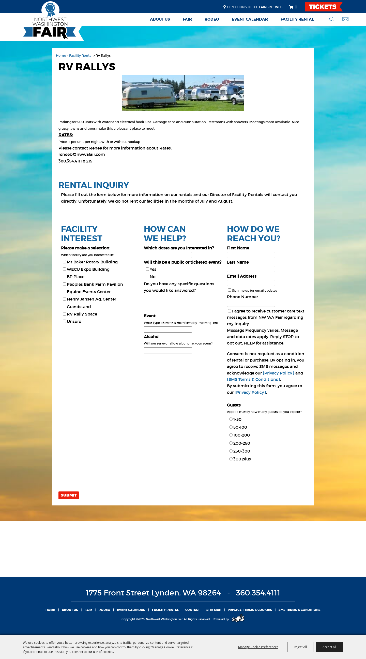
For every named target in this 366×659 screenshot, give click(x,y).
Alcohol (152, 336)
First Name (238, 247)
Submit (68, 495)
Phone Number (242, 296)
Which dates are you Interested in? (179, 247)
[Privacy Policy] (278, 373)
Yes (153, 269)
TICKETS (328, 6)
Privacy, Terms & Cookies (250, 610)
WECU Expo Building (88, 269)
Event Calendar (250, 19)
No (153, 276)
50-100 (240, 427)
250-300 (241, 451)
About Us (160, 19)
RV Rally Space (82, 314)
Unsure (74, 321)
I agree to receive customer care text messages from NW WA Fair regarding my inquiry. (265, 317)
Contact (192, 610)
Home (61, 55)
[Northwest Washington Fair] (42, 21)
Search (332, 19)
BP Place (75, 276)
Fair (187, 19)
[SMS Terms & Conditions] (253, 379)
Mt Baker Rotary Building (92, 261)
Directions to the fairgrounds (254, 7)
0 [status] (296, 6)
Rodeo (212, 19)
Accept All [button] (330, 647)
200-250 (241, 443)
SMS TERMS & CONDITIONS (300, 610)
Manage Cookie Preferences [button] (258, 647)
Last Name (238, 262)
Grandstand (79, 306)
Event (150, 315)
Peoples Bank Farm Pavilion (95, 284)
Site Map (213, 610)
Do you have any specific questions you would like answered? (179, 287)
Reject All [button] (300, 647)
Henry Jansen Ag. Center (91, 299)
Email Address (241, 276)
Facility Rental (297, 19)
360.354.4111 (258, 592)
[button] (183, 94)
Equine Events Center (89, 291)
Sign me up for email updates (254, 290)
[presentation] (97, 478)
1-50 (237, 419)
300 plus (242, 458)
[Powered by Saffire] (238, 619)
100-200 (241, 435)
